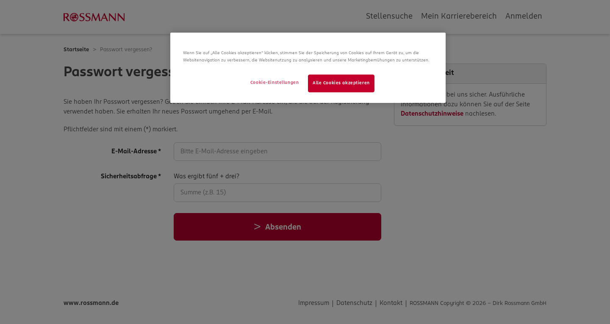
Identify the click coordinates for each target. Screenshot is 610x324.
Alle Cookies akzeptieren (341, 83)
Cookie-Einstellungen (274, 82)
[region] (308, 68)
